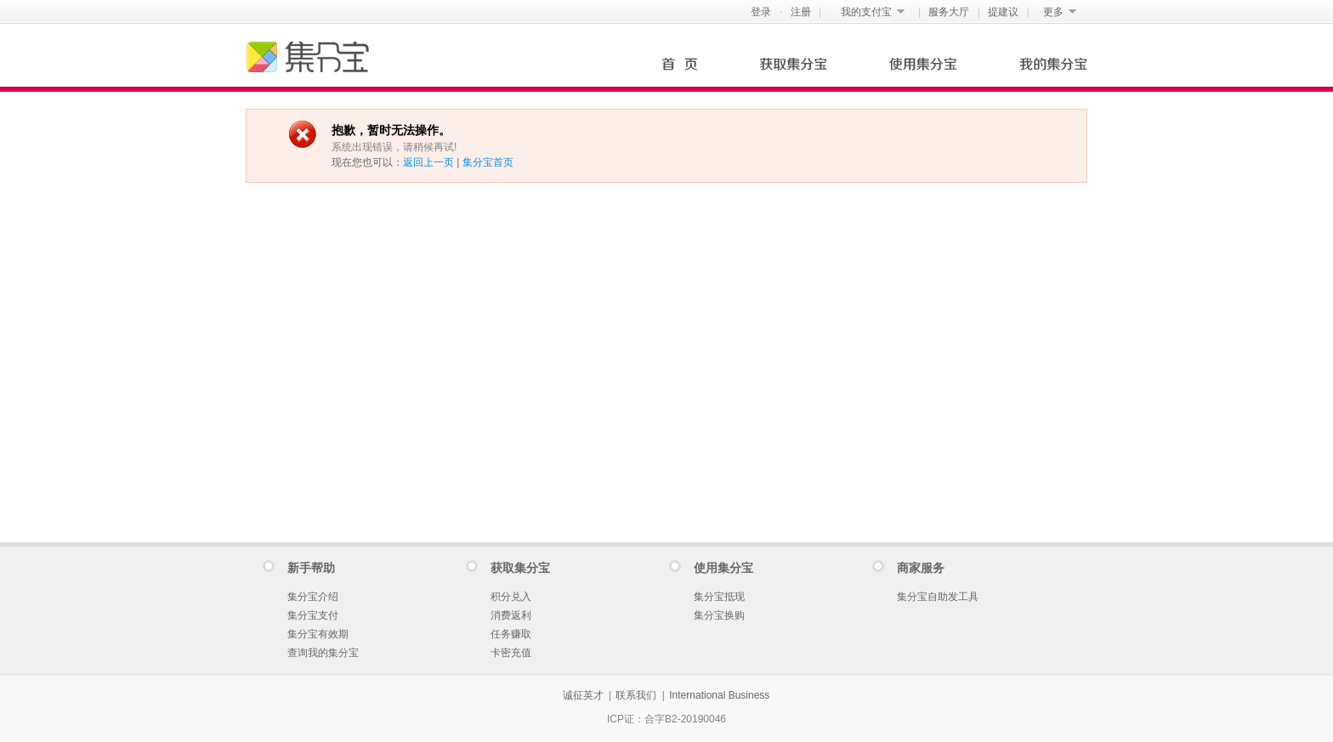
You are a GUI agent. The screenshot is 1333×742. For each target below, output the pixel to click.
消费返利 (511, 615)
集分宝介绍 (312, 597)
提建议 (1003, 12)
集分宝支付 (312, 615)
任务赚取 (511, 634)
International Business (719, 695)
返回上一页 (428, 162)
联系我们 (635, 695)
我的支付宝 (866, 12)
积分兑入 (511, 597)
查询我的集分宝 (323, 653)
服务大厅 (948, 12)
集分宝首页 (487, 162)
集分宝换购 (719, 615)
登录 (761, 12)
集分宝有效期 (318, 634)
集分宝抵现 (719, 597)
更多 (1053, 12)
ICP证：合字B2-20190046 (666, 719)
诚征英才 (583, 695)
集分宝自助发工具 (937, 597)
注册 (801, 12)
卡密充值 (511, 653)
